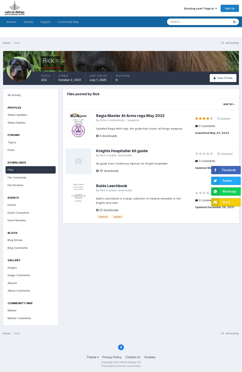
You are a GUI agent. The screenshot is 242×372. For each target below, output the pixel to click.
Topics (12, 142)
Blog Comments (18, 247)
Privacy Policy (112, 357)
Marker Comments (19, 318)
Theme (92, 357)
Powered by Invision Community (121, 365)
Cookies (150, 357)
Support (45, 21)
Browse (11, 21)
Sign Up (230, 8)
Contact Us (133, 357)
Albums (12, 283)
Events (12, 204)
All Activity (14, 95)
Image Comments (19, 275)
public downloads (120, 155)
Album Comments (19, 290)
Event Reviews (17, 220)
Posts (11, 150)
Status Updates (17, 114)
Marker (12, 310)
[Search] (185, 22)
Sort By (228, 104)
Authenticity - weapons (124, 120)
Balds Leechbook (111, 186)
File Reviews (15, 185)
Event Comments (18, 212)
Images (12, 267)
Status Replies (17, 122)
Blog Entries (15, 240)
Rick (102, 120)
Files (10, 169)
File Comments (17, 177)
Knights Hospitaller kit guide (122, 151)
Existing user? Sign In (200, 8)
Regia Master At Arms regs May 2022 (130, 116)
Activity (28, 21)
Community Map (68, 21)
